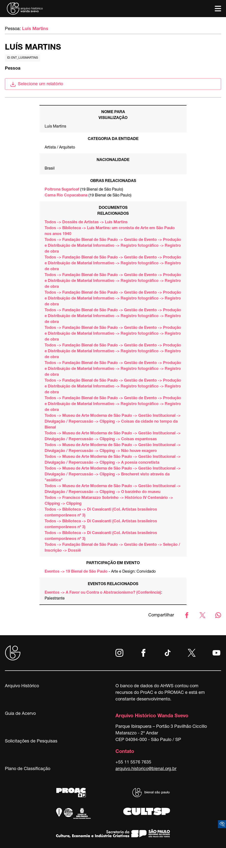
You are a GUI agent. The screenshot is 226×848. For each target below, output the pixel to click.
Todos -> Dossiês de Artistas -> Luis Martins (86, 223)
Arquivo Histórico (22, 686)
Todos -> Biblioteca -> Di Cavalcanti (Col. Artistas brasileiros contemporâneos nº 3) (101, 513)
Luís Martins (35, 29)
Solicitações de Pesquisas (31, 741)
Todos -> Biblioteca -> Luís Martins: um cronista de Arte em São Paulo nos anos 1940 (110, 231)
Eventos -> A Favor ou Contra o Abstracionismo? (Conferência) (103, 593)
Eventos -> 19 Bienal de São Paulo (76, 572)
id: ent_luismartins (22, 57)
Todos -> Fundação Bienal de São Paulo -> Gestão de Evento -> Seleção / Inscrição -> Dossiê (112, 548)
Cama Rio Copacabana (66, 196)
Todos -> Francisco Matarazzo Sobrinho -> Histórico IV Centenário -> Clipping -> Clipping (109, 501)
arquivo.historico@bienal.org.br (145, 769)
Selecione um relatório (36, 84)
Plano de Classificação (27, 769)
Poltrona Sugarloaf (62, 190)
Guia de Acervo (20, 714)
